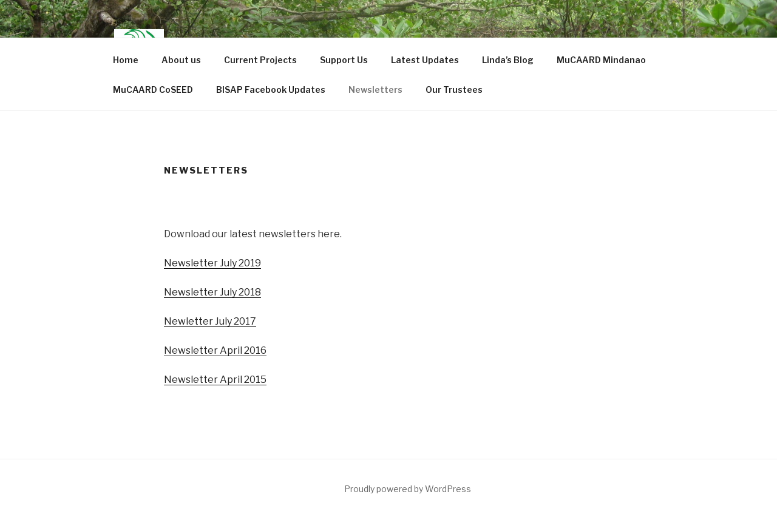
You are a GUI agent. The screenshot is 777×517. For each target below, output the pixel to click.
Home (125, 60)
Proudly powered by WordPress (407, 489)
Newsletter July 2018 (212, 292)
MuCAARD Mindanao (601, 60)
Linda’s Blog (508, 60)
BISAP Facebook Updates (270, 89)
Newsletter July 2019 (212, 263)
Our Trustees (454, 89)
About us (181, 60)
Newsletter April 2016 (215, 350)
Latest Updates (425, 60)
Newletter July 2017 (210, 321)
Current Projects (260, 60)
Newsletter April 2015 (215, 379)
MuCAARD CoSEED (153, 89)
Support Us (344, 60)
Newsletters (375, 89)
